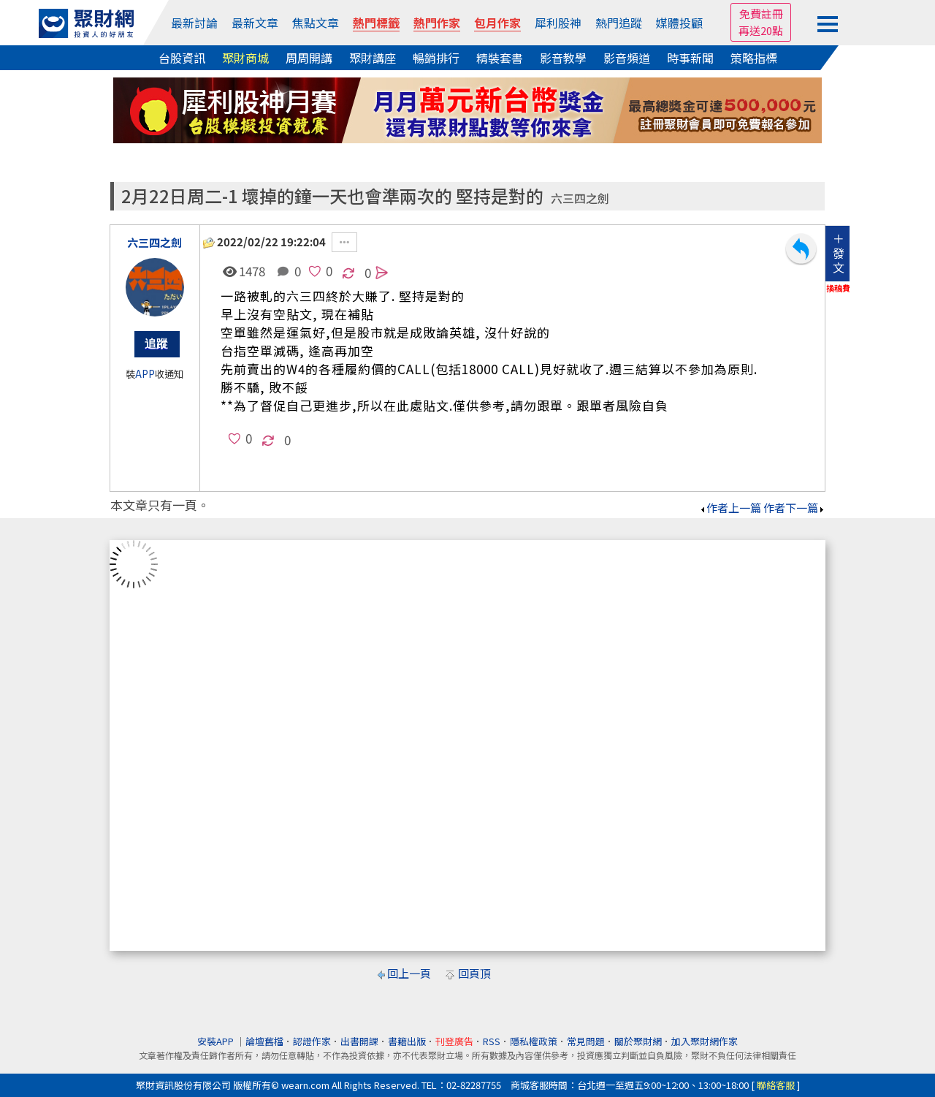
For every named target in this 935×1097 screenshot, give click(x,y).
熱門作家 (436, 22)
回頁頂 (474, 973)
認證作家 (312, 1041)
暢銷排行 (436, 58)
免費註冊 (761, 13)
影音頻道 (626, 58)
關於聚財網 (638, 1041)
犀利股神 (558, 22)
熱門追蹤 (618, 22)
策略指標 (753, 58)
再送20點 (761, 30)
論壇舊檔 (264, 1041)
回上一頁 (409, 973)
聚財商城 (245, 58)
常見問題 (586, 1041)
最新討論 (194, 22)
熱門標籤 (376, 22)
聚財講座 (372, 58)
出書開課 (359, 1041)
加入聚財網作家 (704, 1041)
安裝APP (216, 1041)
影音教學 (563, 58)
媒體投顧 (679, 22)
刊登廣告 (454, 1041)
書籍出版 (407, 1041)
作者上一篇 (730, 507)
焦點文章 (315, 22)
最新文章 (255, 22)
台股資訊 (182, 58)
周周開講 (309, 58)
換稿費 (838, 288)
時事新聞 (690, 58)
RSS (491, 1041)
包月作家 (497, 22)
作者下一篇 (794, 507)
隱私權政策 (533, 1041)
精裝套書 (499, 58)
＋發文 (838, 252)
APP (145, 374)
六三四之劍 (580, 198)
